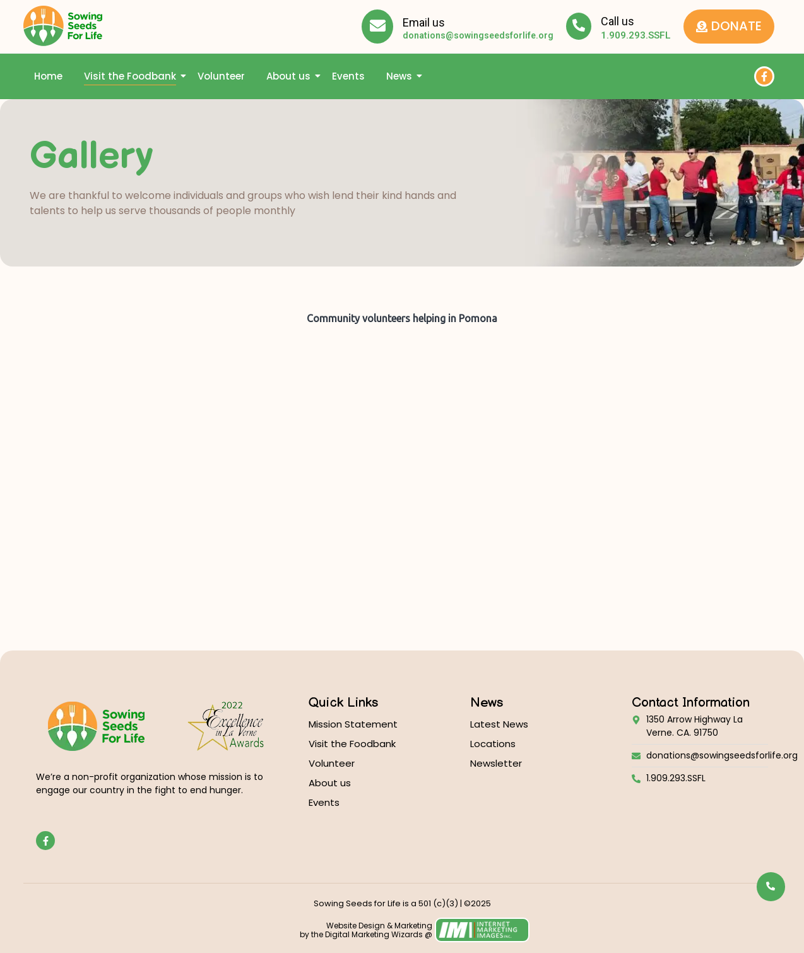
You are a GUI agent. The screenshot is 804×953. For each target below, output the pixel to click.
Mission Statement (353, 724)
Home (48, 76)
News (401, 76)
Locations (493, 743)
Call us (617, 21)
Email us (424, 22)
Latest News (499, 724)
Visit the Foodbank (132, 76)
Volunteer (221, 76)
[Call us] (578, 26)
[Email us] (377, 26)
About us (290, 76)
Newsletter (496, 763)
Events (348, 76)
